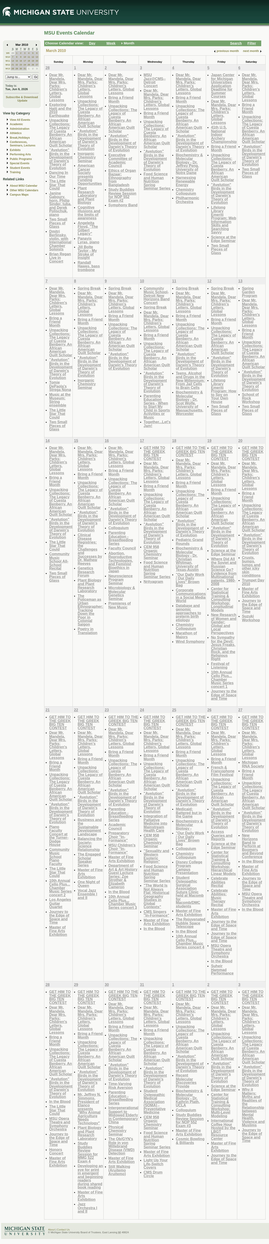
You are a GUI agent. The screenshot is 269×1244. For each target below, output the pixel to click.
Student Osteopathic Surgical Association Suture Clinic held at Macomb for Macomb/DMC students (190, 891)
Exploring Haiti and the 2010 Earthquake (60, 110)
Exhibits (15, 150)
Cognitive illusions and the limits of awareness (89, 212)
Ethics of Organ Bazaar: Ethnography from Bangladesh (122, 177)
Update (22, 100)
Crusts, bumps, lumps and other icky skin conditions (251, 566)
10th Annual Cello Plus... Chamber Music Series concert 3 (122, 902)
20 (37, 60)
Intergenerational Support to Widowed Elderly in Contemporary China (123, 1115)
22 (17, 64)
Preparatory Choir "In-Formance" (118, 836)
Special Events (19, 163)
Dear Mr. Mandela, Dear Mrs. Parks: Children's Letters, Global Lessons (58, 87)
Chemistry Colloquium (186, 191)
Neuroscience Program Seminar (120, 579)
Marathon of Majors (186, 635)
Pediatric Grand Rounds (189, 542)
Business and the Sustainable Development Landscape (90, 827)
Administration (19, 128)
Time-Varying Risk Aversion (120, 1086)
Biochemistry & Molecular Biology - (189, 824)
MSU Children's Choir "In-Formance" (122, 848)
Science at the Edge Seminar (223, 239)
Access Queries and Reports (221, 835)
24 (25, 64)
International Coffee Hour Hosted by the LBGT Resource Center (223, 1129)
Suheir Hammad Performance (222, 969)
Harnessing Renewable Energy (186, 181)
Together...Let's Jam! (157, 424)
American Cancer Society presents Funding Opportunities (90, 174)
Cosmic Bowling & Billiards (190, 1141)
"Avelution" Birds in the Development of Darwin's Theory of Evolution (60, 159)
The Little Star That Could (57, 184)
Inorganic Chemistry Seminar (87, 157)
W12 (7, 64)
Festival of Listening (220, 666)
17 (25, 60)
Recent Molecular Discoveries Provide (186, 1080)
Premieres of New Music (119, 605)
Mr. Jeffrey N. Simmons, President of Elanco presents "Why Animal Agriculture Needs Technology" (89, 1108)
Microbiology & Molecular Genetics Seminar (121, 593)
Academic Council (117, 826)
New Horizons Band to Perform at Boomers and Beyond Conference (252, 846)
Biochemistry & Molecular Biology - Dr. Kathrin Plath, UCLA (189, 1098)
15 (17, 60)
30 (20, 68)
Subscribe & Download (22, 97)
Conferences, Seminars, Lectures (22, 143)
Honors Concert (56, 1151)
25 (29, 64)
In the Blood (119, 892)
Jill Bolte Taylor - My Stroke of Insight (87, 252)
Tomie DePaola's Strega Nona (60, 386)
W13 (7, 68)
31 (25, 68)
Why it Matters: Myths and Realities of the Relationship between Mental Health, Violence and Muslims (253, 1107)
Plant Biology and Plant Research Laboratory (89, 585)
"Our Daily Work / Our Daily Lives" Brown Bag (190, 579)
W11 (7, 60)
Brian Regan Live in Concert (60, 257)
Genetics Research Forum (86, 571)
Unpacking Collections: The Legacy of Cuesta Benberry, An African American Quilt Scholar (60, 132)
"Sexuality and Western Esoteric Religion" (156, 856)
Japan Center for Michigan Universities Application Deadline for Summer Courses (222, 85)
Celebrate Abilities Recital (219, 882)
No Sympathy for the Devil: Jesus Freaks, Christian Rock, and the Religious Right (223, 648)
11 (29, 57)
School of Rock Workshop (251, 398)
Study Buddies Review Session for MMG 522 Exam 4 (88, 1152)
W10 (7, 57)
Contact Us (63, 1229)
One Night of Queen (89, 884)
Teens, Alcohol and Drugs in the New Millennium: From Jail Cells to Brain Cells (190, 380)
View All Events (20, 119)
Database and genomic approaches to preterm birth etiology (188, 612)
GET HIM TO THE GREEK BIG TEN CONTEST (154, 453)
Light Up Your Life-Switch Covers (156, 1163)
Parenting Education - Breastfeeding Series (120, 538)
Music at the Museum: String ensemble (59, 399)
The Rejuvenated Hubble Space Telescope (190, 923)
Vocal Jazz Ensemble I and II (87, 894)
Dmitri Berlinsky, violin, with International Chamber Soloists (60, 240)
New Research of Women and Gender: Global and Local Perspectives (223, 624)
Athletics (16, 133)
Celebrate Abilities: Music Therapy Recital (219, 897)
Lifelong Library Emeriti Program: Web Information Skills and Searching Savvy (223, 219)
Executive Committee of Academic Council (120, 160)
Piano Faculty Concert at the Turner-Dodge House (58, 836)
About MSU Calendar (23, 185)
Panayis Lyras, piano (88, 240)
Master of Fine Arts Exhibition (251, 592)
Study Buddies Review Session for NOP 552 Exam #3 (190, 1120)
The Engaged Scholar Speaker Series (89, 859)
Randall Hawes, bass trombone (89, 266)
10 (25, 57)
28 (12, 53)
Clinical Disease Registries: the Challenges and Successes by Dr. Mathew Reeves (90, 549)
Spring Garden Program (249, 292)
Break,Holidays (20, 137)
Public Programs (21, 159)
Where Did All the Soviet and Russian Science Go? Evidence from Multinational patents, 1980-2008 (223, 571)
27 (37, 64)
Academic (16, 124)
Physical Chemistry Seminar (117, 1130)
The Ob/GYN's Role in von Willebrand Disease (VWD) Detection (121, 1146)
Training (15, 172)
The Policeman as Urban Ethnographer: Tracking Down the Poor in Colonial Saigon (90, 610)
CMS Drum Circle (153, 1174)
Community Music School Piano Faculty (59, 856)
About (51, 1229)
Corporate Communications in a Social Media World (191, 595)
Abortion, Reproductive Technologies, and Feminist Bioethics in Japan (120, 562)
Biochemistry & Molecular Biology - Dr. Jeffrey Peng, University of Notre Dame (189, 164)
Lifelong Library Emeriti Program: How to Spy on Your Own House (223, 391)
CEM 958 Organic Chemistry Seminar (153, 552)
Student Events (20, 168)
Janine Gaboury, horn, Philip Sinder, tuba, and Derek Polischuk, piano (60, 204)
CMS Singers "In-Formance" (156, 914)
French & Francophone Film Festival (222, 771)
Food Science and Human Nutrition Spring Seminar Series (157, 181)
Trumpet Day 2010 (253, 582)
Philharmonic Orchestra (187, 200)
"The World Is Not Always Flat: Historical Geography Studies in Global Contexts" (156, 896)
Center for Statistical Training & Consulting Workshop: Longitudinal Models (222, 599)
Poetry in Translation (87, 631)
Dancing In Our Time (58, 174)
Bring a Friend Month (121, 99)
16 (20, 60)
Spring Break (89, 288)
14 (12, 60)
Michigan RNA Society (253, 764)
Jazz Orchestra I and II (87, 1207)
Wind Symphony (190, 641)
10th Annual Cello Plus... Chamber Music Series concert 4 (190, 941)
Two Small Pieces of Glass (58, 223)
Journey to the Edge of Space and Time (223, 694)
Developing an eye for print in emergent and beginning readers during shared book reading (90, 1176)
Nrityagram (153, 581)
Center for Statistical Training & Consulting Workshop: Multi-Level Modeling (220, 1105)
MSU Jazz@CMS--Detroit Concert (155, 80)
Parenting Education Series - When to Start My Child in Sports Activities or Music (157, 406)
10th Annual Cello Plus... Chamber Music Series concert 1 (222, 679)
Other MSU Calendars (24, 190)
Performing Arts (20, 154)
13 (37, 57)
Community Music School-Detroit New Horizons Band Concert (157, 295)
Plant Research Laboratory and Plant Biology (87, 195)
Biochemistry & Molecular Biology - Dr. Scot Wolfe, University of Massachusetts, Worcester (189, 403)
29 (17, 68)
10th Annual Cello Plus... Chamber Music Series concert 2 (60, 887)
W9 (8, 53)
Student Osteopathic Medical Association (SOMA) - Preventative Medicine (155, 1101)
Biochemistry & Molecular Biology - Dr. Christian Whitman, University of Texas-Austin (189, 559)
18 (29, 60)
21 (12, 64)
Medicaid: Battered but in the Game (189, 812)
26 (33, 64)
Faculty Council (122, 548)
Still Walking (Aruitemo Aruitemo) (119, 1170)
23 (20, 64)
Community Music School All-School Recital (59, 561)
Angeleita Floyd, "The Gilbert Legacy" (88, 228)
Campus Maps (19, 194)
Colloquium (118, 528)
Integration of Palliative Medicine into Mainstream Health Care (155, 823)
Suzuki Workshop (251, 618)
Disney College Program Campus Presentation (189, 867)
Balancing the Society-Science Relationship (90, 844)
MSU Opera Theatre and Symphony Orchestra (221, 951)
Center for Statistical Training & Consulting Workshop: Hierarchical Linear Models (223, 863)
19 (33, 60)
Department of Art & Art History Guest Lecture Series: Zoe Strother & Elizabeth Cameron (122, 876)
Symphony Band (122, 205)
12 (33, 57)
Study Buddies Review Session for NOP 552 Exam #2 (122, 194)
